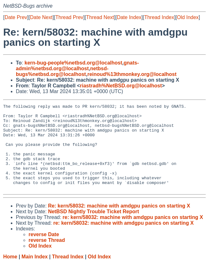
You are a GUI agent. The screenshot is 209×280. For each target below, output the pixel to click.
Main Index (35, 274)
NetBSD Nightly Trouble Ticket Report (93, 228)
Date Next (41, 17)
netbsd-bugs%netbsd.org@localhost (62, 71)
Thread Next (100, 17)
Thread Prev (69, 17)
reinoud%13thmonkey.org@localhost (131, 74)
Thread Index (159, 17)
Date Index (129, 17)
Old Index (188, 17)
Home (10, 274)
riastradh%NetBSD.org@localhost (121, 85)
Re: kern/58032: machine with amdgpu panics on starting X (119, 223)
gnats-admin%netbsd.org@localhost (77, 65)
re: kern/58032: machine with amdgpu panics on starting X (132, 234)
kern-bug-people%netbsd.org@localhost (73, 62)
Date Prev (15, 17)
